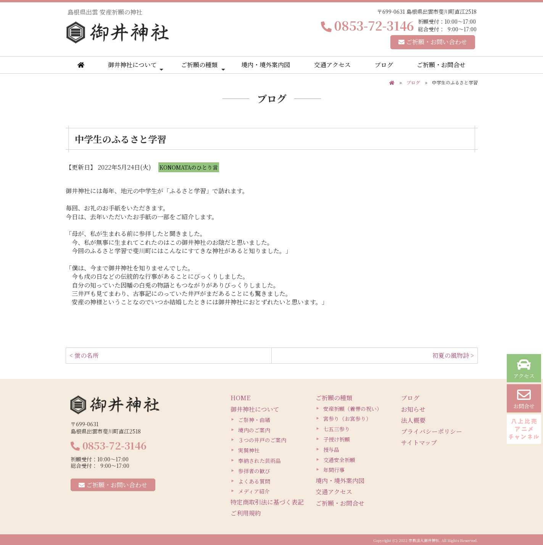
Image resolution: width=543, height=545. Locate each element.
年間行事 (334, 470)
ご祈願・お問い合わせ (432, 41)
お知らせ (413, 409)
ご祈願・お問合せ (441, 64)
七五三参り (336, 429)
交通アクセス (332, 64)
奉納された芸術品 (259, 460)
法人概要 (413, 420)
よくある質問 (254, 481)
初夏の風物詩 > (453, 355)
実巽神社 (248, 450)
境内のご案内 (254, 430)
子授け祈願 (336, 439)
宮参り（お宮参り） (347, 418)
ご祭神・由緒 (254, 420)
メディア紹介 (254, 491)
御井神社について (135, 66)
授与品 (331, 449)
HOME (240, 397)
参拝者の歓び (254, 471)
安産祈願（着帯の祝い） (352, 408)
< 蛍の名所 (84, 355)
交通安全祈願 (339, 460)
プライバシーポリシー (431, 431)
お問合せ (524, 399)
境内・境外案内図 (265, 64)
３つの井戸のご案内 (262, 440)
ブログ (384, 64)
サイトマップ (419, 442)
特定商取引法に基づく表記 (267, 502)
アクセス (524, 369)
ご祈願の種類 (203, 66)
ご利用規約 (245, 513)
